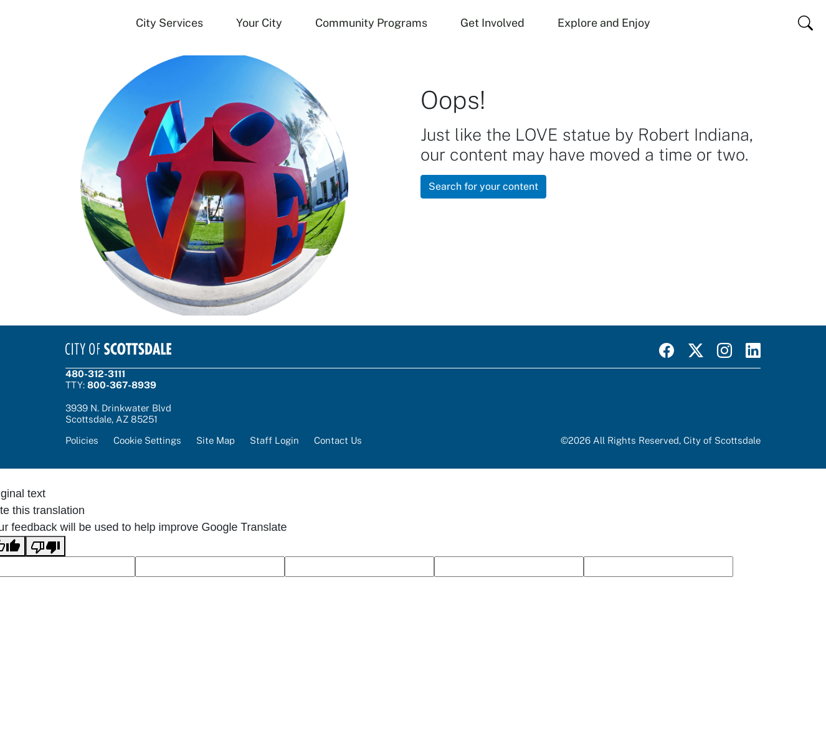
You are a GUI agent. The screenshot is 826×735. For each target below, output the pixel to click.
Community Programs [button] (371, 22)
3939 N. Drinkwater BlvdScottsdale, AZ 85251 (118, 413)
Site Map (215, 440)
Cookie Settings (147, 440)
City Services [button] (169, 22)
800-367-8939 (121, 385)
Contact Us (338, 440)
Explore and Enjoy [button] (604, 22)
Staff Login (274, 440)
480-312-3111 (95, 373)
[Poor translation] (45, 546)
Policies (81, 440)
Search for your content (483, 186)
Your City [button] (259, 22)
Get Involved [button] (492, 22)
